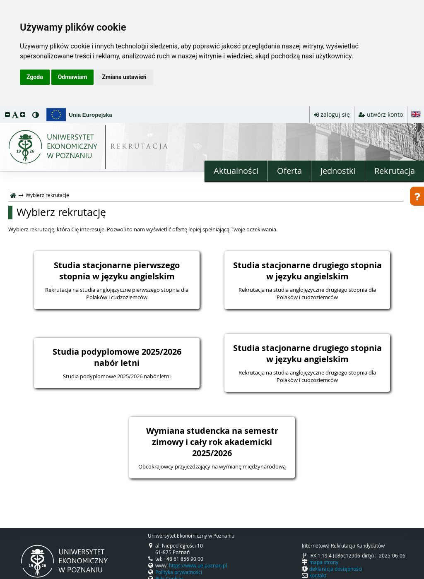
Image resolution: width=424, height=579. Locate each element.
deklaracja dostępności (335, 568)
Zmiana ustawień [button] (124, 77)
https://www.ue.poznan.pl (198, 565)
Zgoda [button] (34, 77)
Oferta (289, 170)
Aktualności (236, 170)
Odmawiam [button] (72, 77)
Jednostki (338, 170)
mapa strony (323, 562)
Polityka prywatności (178, 572)
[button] (7, 114)
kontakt (317, 575)
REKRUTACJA (139, 147)
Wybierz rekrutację (61, 212)
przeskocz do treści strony (2, 108)
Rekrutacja (394, 170)
